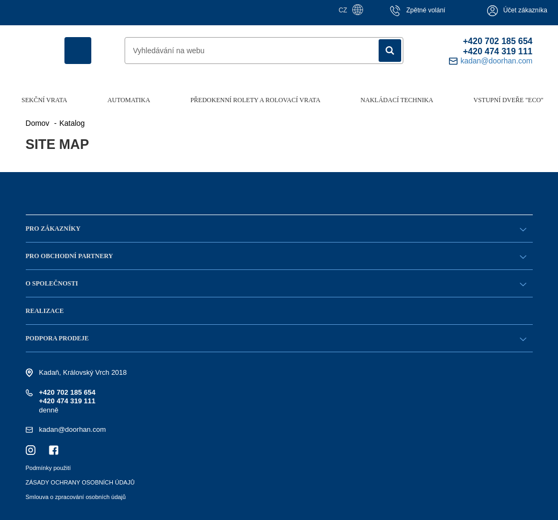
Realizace (45, 311)
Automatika (128, 100)
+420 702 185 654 (497, 41)
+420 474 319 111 (497, 51)
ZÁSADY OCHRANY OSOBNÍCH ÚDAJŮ (80, 482)
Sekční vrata (44, 100)
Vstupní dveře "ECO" (508, 100)
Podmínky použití (48, 468)
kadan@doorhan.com (72, 429)
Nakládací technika (396, 100)
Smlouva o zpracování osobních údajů (76, 497)
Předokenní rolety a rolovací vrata (255, 100)
